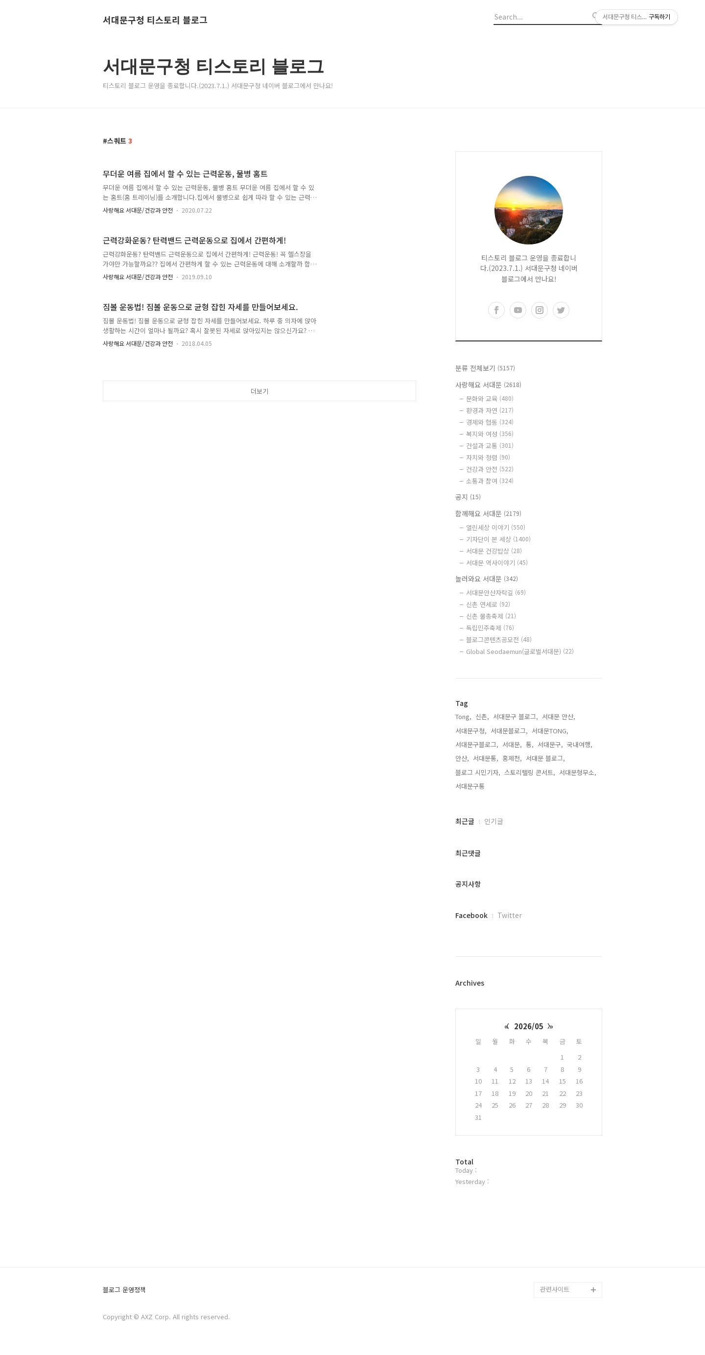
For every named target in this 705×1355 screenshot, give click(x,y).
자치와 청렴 (488, 457)
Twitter (509, 915)
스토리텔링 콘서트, (529, 772)
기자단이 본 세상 (498, 539)
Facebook (471, 915)
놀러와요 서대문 (486, 578)
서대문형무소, (577, 772)
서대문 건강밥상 (494, 551)
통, (530, 744)
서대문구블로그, (476, 744)
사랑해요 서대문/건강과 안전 (138, 210)
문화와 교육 (490, 398)
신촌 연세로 (488, 604)
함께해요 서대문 (488, 513)
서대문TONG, (550, 730)
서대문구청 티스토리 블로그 (155, 20)
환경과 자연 (490, 410)
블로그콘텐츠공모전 (499, 639)
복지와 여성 (490, 433)
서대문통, (485, 758)
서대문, (512, 744)
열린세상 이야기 (495, 527)
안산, (462, 758)
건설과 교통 (490, 445)
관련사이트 (554, 1289)
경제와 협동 (490, 422)
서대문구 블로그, (515, 716)
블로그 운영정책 (124, 1290)
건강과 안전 (490, 469)
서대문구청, (471, 730)
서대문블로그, (509, 730)
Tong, (463, 716)
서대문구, (550, 744)
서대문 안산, (558, 716)
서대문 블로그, (545, 758)
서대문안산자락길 (496, 592)
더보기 (259, 391)
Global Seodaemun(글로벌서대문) (520, 651)
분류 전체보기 (485, 368)
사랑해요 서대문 (488, 384)
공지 (468, 497)
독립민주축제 (490, 627)
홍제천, (512, 758)
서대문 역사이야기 (497, 562)
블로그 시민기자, (477, 772)
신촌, (482, 716)
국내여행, (579, 744)
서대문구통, (471, 786)
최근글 (464, 821)
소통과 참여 (490, 480)
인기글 (493, 821)
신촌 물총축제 (491, 616)
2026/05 (528, 1026)
